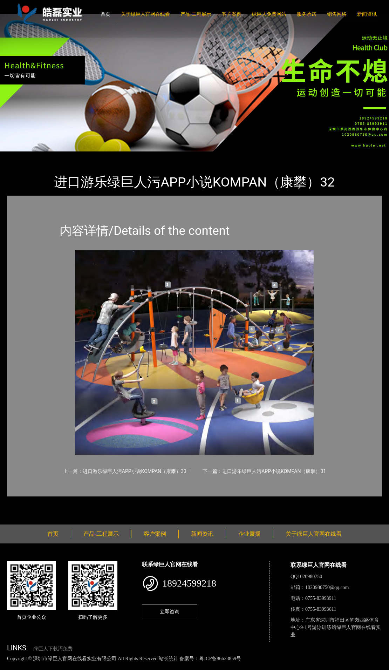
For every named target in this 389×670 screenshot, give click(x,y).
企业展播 (249, 534)
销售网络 (337, 14)
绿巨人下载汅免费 (53, 648)
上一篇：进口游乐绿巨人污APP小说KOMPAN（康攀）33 (124, 471)
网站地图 (10, 666)
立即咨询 (169, 611)
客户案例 (231, 14)
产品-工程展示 (195, 14)
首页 (105, 14)
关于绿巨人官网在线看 (145, 14)
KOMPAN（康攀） (95, 156)
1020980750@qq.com (327, 587)
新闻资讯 (367, 14)
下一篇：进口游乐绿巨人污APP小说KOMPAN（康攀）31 (264, 471)
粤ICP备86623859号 (220, 658)
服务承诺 (306, 14)
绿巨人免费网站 (269, 14)
